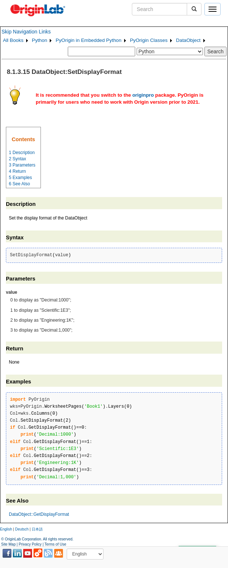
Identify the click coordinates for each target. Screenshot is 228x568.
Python (40, 40)
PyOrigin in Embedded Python (89, 40)
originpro (143, 95)
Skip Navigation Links (26, 32)
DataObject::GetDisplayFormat (39, 514)
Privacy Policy (30, 544)
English (6, 529)
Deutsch (22, 529)
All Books (13, 40)
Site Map (8, 544)
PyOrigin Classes (149, 40)
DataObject (188, 40)
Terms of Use (55, 544)
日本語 (37, 529)
